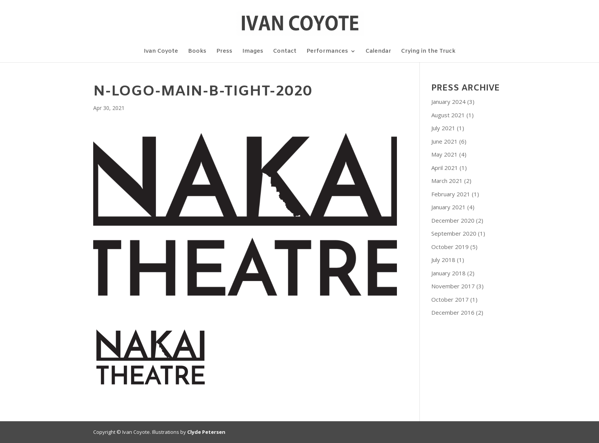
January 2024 (448, 101)
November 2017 (453, 286)
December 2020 (452, 220)
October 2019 (450, 247)
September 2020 (453, 233)
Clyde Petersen (206, 431)
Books (197, 52)
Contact (284, 52)
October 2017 (450, 299)
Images (252, 52)
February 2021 (450, 194)
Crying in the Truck (428, 52)
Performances (327, 52)
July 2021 (443, 128)
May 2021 (444, 154)
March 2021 (447, 180)
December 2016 (452, 312)
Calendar (378, 52)
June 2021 (444, 141)
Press (224, 52)
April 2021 (444, 167)
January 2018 (448, 273)
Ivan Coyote (161, 52)
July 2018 (443, 260)
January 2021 (448, 207)
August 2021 (448, 115)
